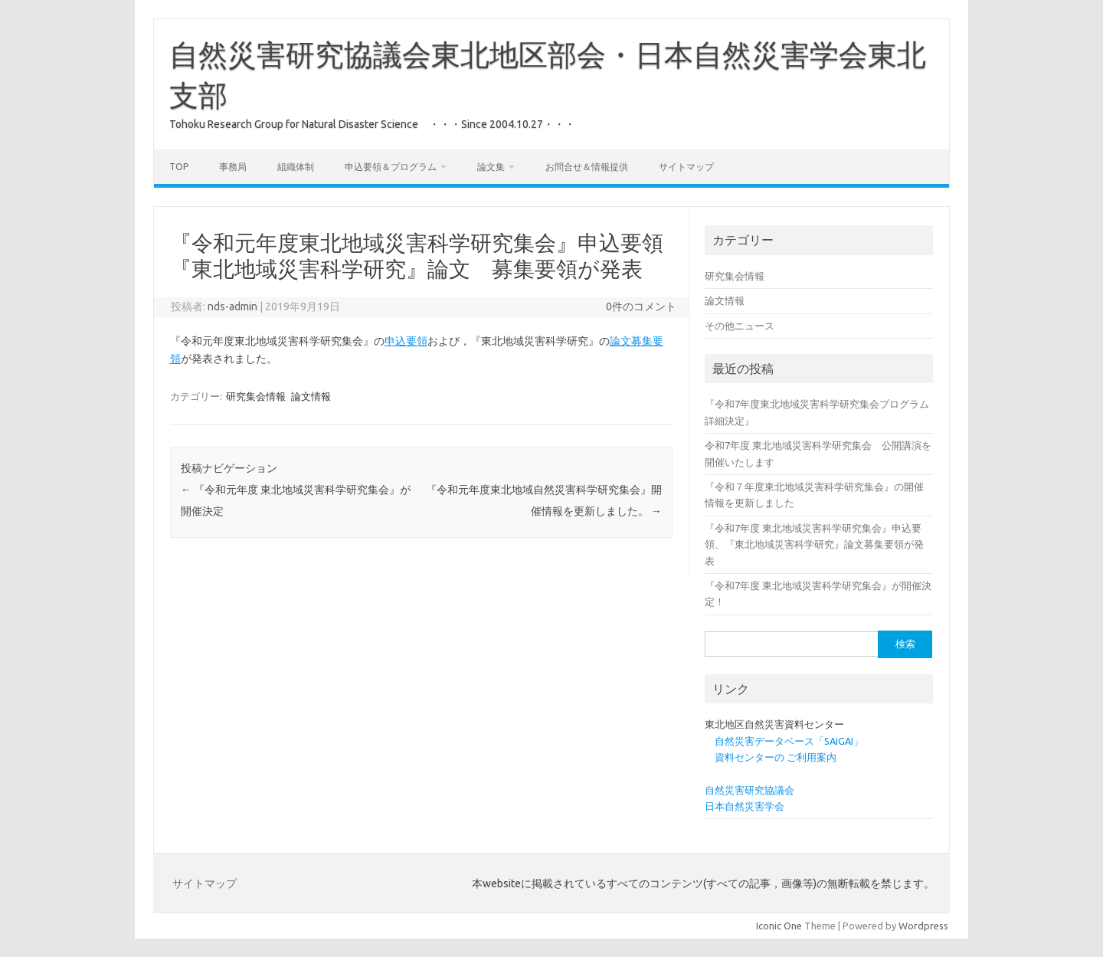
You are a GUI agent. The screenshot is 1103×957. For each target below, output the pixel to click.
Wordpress (923, 925)
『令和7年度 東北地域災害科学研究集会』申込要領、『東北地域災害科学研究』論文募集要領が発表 (814, 544)
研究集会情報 (256, 396)
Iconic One (779, 925)
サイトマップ (686, 167)
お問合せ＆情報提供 (586, 167)
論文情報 (311, 396)
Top (178, 167)
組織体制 (295, 167)
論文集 (491, 167)
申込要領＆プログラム (391, 167)
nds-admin (232, 306)
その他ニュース (739, 325)
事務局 (233, 167)
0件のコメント (641, 306)
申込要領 (406, 341)
